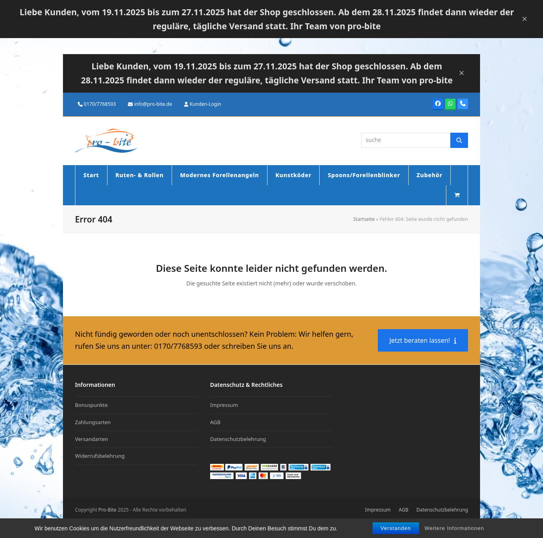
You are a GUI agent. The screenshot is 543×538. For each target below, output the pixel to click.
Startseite (364, 219)
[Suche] (459, 140)
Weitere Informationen (454, 529)
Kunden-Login (205, 104)
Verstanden (396, 529)
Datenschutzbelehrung (238, 439)
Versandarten (91, 439)
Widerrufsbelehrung (100, 455)
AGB (215, 422)
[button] (457, 195)
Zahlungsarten (93, 422)
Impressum (224, 405)
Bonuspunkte (91, 405)
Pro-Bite (107, 509)
